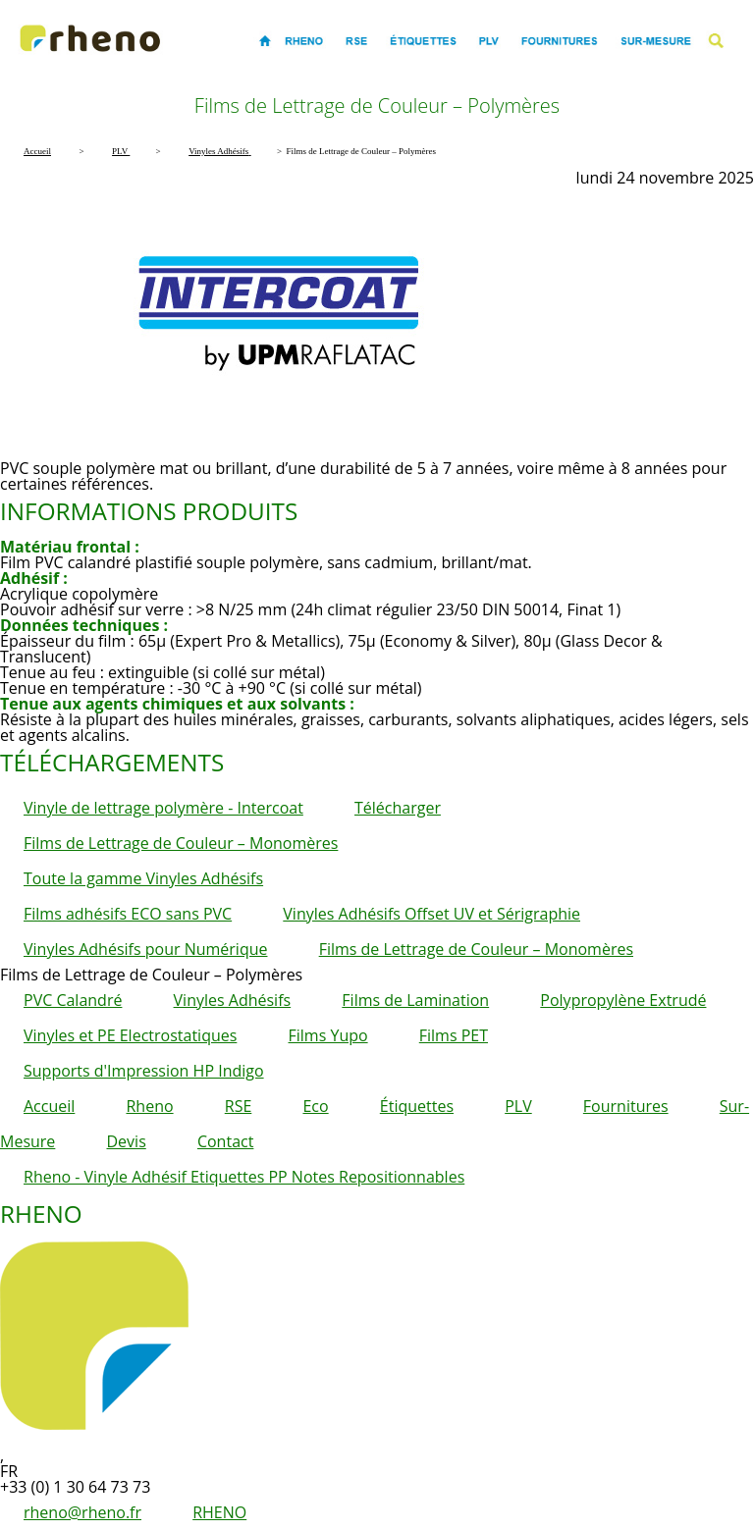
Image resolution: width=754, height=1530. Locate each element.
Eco (315, 1106)
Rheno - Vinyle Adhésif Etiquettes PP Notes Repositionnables (244, 1176)
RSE (238, 1106)
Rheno (149, 1106)
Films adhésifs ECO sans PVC (128, 913)
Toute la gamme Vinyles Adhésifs (143, 878)
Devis (126, 1141)
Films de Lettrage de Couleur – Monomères (181, 843)
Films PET (453, 1035)
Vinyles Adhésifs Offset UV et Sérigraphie (431, 913)
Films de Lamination (415, 1000)
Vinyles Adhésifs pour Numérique (145, 949)
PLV (518, 1106)
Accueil (49, 1106)
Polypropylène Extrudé (623, 1000)
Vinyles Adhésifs (233, 1000)
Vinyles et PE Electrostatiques (130, 1035)
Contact (225, 1141)
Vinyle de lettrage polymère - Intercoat (163, 807)
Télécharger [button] (397, 807)
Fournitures (626, 1106)
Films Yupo (328, 1035)
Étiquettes (417, 1106)
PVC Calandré (73, 1000)
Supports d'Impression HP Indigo (144, 1071)
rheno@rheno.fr (82, 1512)
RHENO (219, 1512)
